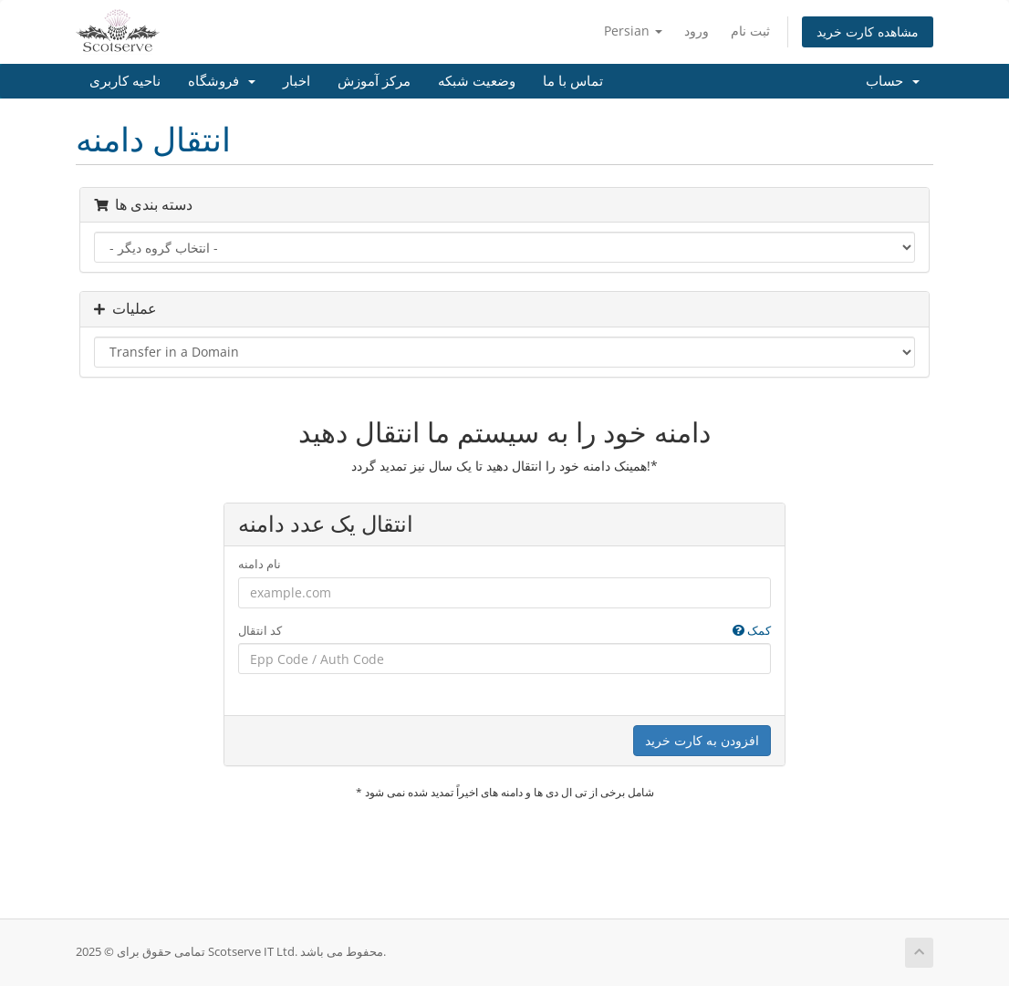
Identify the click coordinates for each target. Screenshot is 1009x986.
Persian (633, 30)
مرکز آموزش (374, 81)
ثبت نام (750, 30)
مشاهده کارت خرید (868, 31)
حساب (893, 81)
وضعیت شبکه (476, 81)
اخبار (296, 81)
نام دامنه (259, 563)
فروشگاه (221, 81)
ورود (696, 30)
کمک (752, 630)
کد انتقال (505, 630)
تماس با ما (573, 81)
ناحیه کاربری (125, 81)
